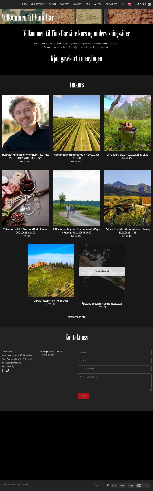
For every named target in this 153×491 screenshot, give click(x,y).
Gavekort (64, 4)
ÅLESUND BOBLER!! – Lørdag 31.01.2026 (102, 303)
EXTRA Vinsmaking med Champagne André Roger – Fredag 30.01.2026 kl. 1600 (76, 230)
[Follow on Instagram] (7, 370)
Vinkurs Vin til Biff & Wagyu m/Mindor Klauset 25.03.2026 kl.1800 (25, 230)
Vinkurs (77, 4)
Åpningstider (38, 4)
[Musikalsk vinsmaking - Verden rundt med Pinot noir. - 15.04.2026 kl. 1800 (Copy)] (25, 123)
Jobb (87, 4)
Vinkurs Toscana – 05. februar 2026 (51, 300)
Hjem (24, 4)
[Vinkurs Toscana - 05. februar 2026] (51, 270)
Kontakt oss (111, 4)
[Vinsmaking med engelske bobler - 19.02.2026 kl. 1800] (76, 123)
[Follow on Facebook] (2, 370)
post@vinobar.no (77, 47)
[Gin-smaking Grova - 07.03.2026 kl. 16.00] (127, 123)
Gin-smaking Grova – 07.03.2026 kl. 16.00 (127, 154)
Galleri (97, 4)
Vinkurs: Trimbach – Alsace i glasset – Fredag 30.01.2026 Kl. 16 (127, 230)
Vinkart (52, 4)
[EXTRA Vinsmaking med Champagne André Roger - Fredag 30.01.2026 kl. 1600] (76, 198)
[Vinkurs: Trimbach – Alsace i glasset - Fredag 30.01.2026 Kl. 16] (127, 198)
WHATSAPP (7, 366)
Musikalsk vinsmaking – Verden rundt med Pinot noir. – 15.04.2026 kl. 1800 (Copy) (25, 156)
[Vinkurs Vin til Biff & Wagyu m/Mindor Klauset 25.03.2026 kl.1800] (25, 198)
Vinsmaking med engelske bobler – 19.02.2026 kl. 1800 (76, 156)
